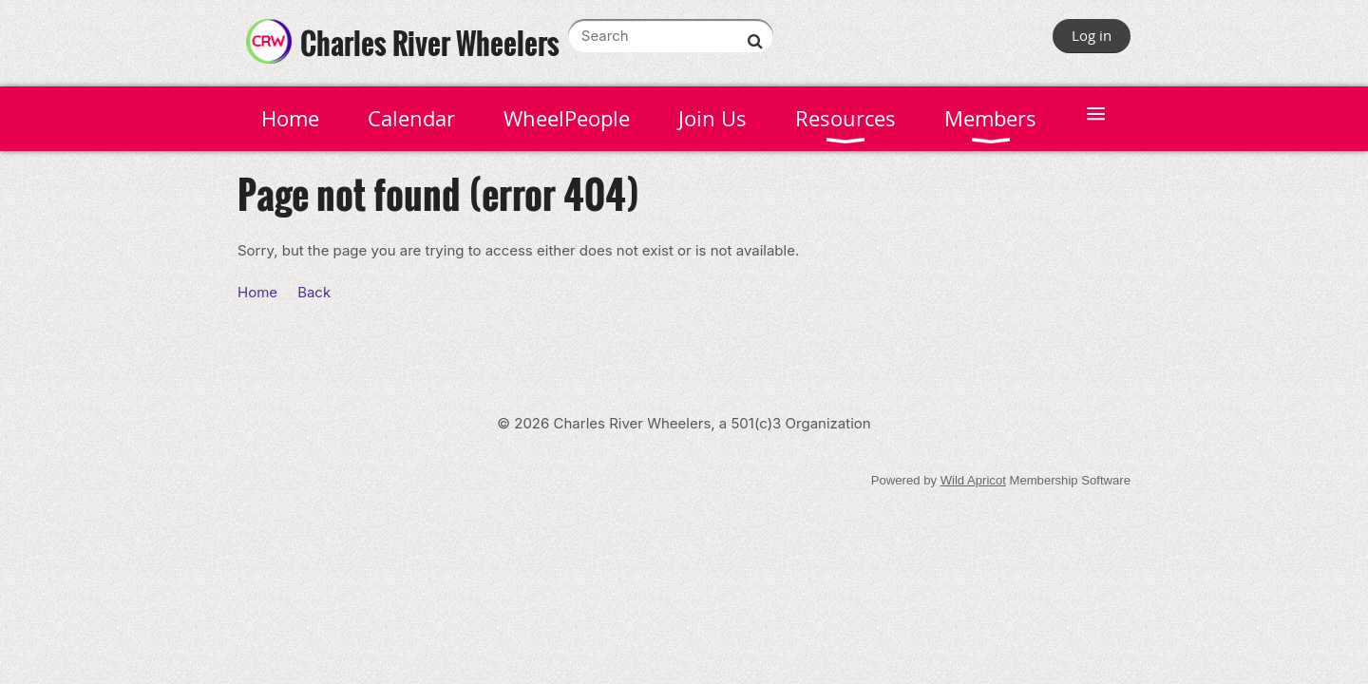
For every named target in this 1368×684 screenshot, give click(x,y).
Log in (1092, 35)
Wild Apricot (973, 480)
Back (314, 292)
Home (257, 292)
